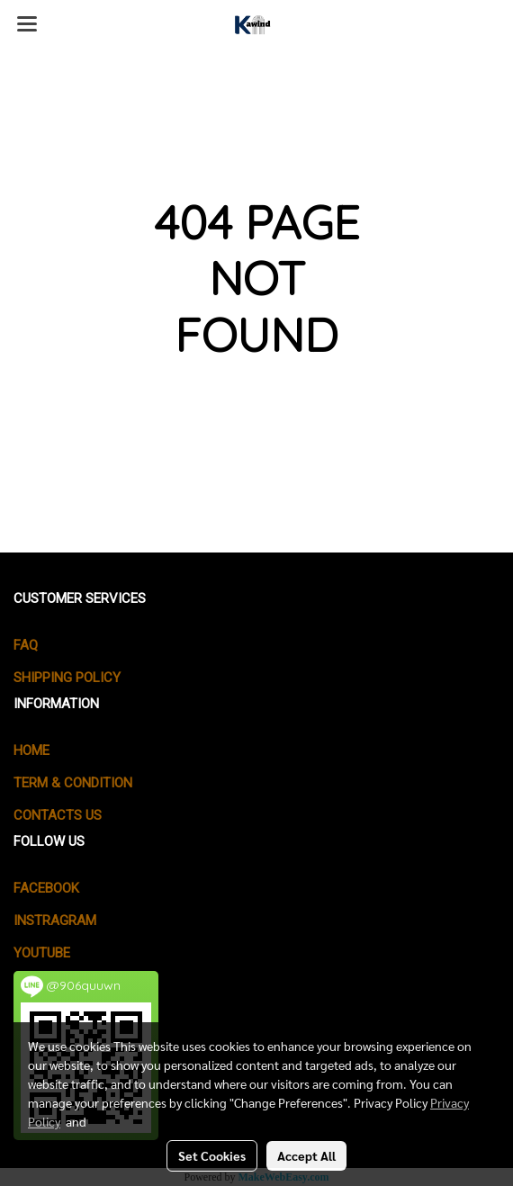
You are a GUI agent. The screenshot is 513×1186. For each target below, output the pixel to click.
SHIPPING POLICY (67, 677)
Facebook (46, 888)
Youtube (42, 953)
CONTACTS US (58, 815)
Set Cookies (212, 1155)
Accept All (306, 1155)
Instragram (55, 920)
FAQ (26, 645)
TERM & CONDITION (73, 783)
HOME (32, 750)
